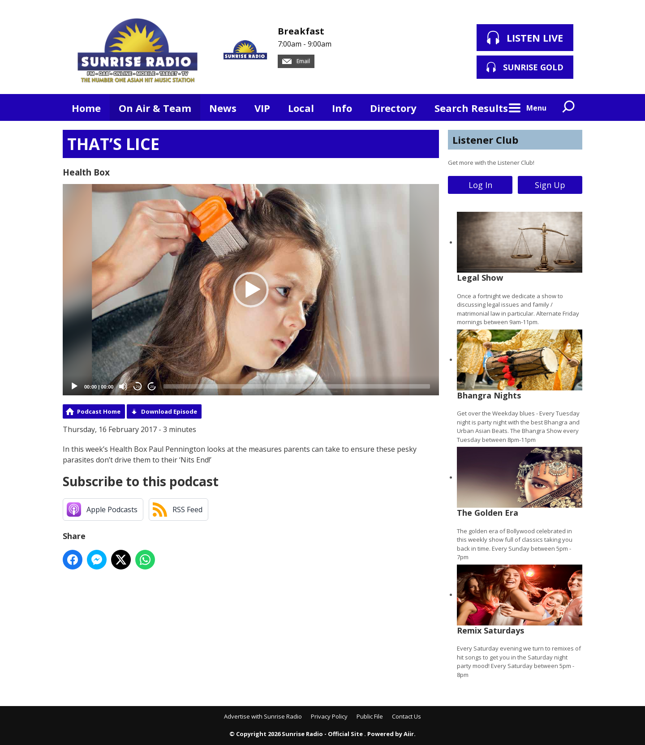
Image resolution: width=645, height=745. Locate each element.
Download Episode (169, 411)
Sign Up (550, 185)
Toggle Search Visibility (568, 107)
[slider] (296, 386)
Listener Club (485, 139)
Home (86, 108)
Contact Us (406, 716)
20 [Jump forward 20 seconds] (152, 387)
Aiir (409, 734)
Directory (393, 108)
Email (296, 61)
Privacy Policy (329, 716)
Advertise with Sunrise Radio (263, 716)
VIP (262, 108)
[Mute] (123, 386)
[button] (251, 290)
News (222, 108)
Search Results (471, 108)
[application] (251, 290)
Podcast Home (98, 411)
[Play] (74, 386)
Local (301, 108)
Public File (370, 716)
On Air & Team (155, 108)
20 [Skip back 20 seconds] (138, 387)
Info (342, 108)
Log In (480, 185)
